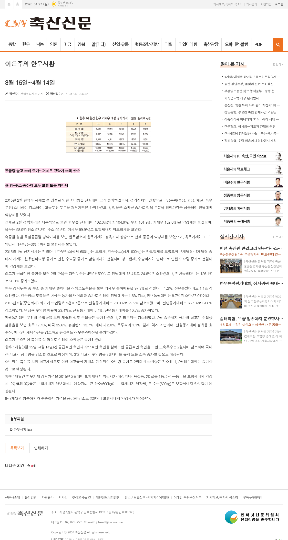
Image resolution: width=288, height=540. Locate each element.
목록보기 (17, 447)
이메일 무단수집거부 (188, 498)
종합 (12, 44)
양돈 (53, 44)
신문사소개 (12, 498)
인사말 (62, 498)
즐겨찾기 (17, 4)
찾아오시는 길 (81, 498)
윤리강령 (31, 498)
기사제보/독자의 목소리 (228, 4)
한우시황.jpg (21, 429)
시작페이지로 (9, 4)
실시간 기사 (231, 236)
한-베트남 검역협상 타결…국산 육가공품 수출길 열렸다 (252, 133)
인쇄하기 (41, 447)
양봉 (81, 44)
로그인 (279, 4)
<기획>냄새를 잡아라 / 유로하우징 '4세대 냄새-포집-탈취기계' (252, 76)
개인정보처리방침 (108, 498)
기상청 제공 (62, 5)
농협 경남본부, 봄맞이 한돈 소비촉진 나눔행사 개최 (252, 83)
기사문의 (251, 4)
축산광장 (211, 44)
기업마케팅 (188, 44)
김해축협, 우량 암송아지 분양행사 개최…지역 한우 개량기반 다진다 (252, 140)
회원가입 (265, 4)
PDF (258, 44)
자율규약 (47, 498)
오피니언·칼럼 (236, 44)
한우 (26, 44)
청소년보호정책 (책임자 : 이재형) (146, 498)
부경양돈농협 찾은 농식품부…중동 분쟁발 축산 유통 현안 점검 (252, 91)
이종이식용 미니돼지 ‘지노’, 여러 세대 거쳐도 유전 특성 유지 (252, 119)
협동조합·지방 (146, 44)
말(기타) (99, 44)
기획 (168, 44)
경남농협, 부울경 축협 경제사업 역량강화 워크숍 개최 (252, 112)
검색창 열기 (278, 44)
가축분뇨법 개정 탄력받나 (241, 98)
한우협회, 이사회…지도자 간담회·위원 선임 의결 (252, 126)
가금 (67, 44)
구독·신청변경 (252, 498)
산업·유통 (121, 44)
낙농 (39, 44)
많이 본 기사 (232, 63)
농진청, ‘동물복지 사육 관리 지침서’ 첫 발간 (252, 105)
